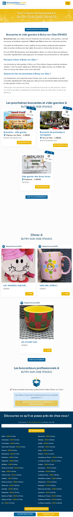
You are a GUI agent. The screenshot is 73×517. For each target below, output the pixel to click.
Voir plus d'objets (36, 360)
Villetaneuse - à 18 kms (47, 482)
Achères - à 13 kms (46, 464)
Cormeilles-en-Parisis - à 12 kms (50, 457)
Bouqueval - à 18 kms (47, 485)
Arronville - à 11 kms (46, 447)
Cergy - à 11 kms (45, 450)
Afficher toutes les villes (36, 509)
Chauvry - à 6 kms (9, 450)
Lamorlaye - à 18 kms (47, 471)
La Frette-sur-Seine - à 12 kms (49, 461)
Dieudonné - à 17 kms (10, 492)
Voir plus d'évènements (36, 197)
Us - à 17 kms (8, 503)
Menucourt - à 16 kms (10, 485)
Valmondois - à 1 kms (10, 440)
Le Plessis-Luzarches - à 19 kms (50, 503)
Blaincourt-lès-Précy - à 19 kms (50, 489)
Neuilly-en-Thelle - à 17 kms (12, 496)
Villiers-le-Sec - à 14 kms (11, 475)
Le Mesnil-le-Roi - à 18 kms (48, 475)
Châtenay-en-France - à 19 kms (49, 496)
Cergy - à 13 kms (9, 471)
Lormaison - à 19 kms (47, 492)
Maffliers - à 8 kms (9, 464)
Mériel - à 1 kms (9, 436)
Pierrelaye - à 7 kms (10, 457)
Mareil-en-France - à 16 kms (12, 482)
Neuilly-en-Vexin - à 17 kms (12, 499)
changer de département (33, 422)
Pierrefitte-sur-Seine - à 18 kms (49, 478)
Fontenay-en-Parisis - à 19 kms (49, 499)
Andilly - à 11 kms (45, 443)
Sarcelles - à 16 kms (10, 489)
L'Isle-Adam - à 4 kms (10, 443)
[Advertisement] (36, 214)
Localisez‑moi (36, 430)
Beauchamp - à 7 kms (10, 454)
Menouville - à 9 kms (46, 436)
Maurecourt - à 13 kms (47, 468)
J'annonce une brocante (48, 514)
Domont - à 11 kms (46, 454)
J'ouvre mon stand (25, 514)
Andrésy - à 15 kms (10, 478)
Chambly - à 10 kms (46, 440)
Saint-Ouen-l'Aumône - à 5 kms (13, 447)
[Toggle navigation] (67, 3)
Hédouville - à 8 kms (10, 461)
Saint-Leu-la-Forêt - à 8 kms (12, 468)
